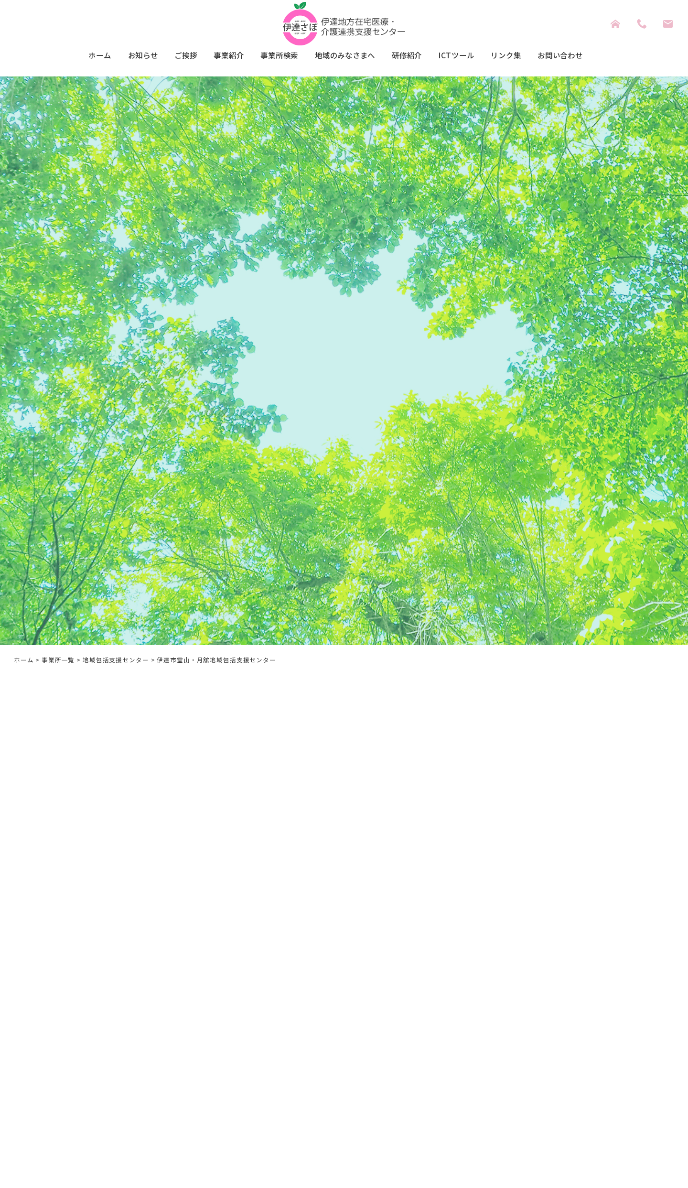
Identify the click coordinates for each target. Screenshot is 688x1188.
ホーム (67, 56)
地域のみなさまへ (345, 56)
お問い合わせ (589, 56)
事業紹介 (212, 56)
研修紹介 (416, 56)
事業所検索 (269, 56)
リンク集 (528, 56)
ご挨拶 (164, 56)
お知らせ (116, 56)
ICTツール (472, 56)
